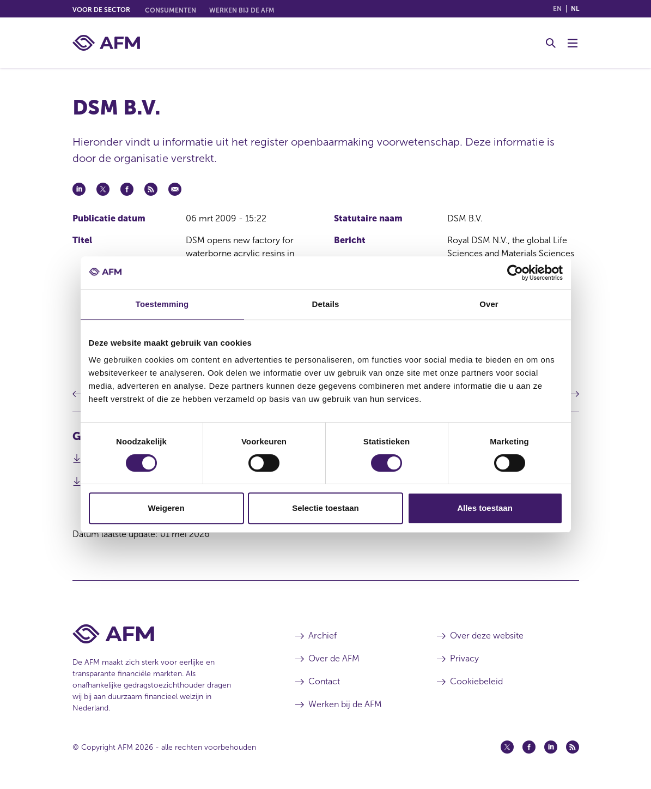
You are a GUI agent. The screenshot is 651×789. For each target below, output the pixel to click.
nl (575, 9)
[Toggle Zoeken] (550, 43)
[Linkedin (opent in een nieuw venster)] (550, 747)
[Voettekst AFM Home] (167, 633)
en (557, 9)
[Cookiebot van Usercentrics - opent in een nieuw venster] (515, 272)
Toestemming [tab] (162, 304)
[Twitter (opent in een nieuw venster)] (507, 747)
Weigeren (166, 508)
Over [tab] (488, 304)
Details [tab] (325, 304)
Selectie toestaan (325, 508)
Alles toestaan (485, 508)
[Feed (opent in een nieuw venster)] (572, 747)
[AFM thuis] (106, 43)
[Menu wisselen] (572, 43)
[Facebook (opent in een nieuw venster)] (529, 747)
